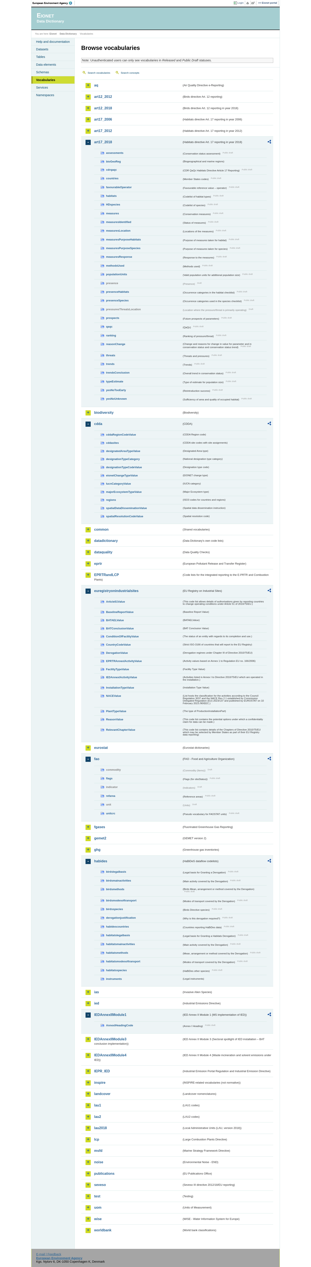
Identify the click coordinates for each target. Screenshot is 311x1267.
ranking (111, 335)
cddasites (112, 442)
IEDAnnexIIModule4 (110, 1055)
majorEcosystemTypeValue (124, 491)
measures (112, 213)
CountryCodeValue (118, 644)
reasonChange (115, 344)
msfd (98, 1150)
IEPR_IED (102, 1071)
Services (42, 87)
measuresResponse (119, 256)
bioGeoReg (113, 161)
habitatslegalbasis (118, 935)
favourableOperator (119, 187)
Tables (40, 57)
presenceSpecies (117, 300)
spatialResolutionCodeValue (124, 516)
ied (96, 1003)
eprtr (98, 563)
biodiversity (104, 412)
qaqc (109, 326)
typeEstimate (114, 381)
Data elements (46, 64)
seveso (100, 1185)
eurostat (101, 748)
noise (98, 1162)
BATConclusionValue (120, 628)
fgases (99, 827)
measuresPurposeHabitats (123, 239)
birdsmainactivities (118, 880)
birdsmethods (115, 889)
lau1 (97, 1105)
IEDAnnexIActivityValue (121, 677)
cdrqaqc (111, 169)
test (97, 1196)
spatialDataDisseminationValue (126, 508)
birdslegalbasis (116, 871)
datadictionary (106, 541)
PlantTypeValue (116, 711)
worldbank (102, 1230)
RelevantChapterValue (120, 729)
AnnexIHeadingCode (119, 1025)
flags (109, 778)
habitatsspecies (116, 970)
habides (100, 861)
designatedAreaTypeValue (123, 451)
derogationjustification (121, 917)
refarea (110, 795)
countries (112, 178)
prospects (112, 318)
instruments (114, 978)
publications (104, 1173)
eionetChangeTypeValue (122, 475)
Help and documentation (53, 41)
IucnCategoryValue (118, 483)
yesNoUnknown (116, 398)
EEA (54, 3)
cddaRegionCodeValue (121, 434)
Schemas (42, 72)
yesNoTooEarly (116, 390)
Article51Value (115, 601)
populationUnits (116, 274)
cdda (98, 424)
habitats (111, 195)
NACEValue (113, 695)
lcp (96, 1139)
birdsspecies (114, 909)
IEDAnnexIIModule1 (110, 1015)
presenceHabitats (117, 291)
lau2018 (100, 1128)
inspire (99, 1082)
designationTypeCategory (123, 459)
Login (241, 3)
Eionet (53, 33)
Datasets (42, 49)
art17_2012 (103, 131)
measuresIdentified (118, 222)
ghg (97, 850)
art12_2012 (103, 97)
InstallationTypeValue (120, 687)
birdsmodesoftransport (121, 900)
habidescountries (117, 926)
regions (111, 499)
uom (98, 1207)
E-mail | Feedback (48, 1254)
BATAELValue (115, 620)
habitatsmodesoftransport (123, 961)
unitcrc (110, 813)
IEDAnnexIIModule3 (110, 1039)
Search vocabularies (99, 73)
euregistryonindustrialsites (116, 591)
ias (96, 992)
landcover (102, 1094)
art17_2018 (103, 142)
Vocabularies (45, 80)
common (101, 529)
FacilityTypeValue (117, 669)
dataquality (103, 552)
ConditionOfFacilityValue (122, 636)
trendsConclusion (118, 372)
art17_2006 (103, 119)
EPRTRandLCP (106, 575)
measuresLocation (118, 230)
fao (96, 759)
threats (110, 355)
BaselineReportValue (119, 612)
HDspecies (113, 204)
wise (98, 1219)
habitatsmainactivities (120, 944)
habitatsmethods (117, 952)
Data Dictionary (68, 33)
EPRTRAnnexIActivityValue (124, 661)
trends (110, 364)
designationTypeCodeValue (124, 467)
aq (96, 85)
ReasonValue (114, 719)
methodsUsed (115, 265)
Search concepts (130, 73)
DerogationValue (117, 652)
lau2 (97, 1117)
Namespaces (45, 95)
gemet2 (100, 838)
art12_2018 (103, 108)
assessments (114, 152)
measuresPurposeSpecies (123, 248)
